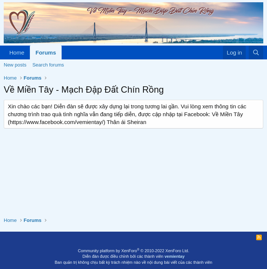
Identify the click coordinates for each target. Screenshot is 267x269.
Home (16, 52)
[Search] (256, 52)
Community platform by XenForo (133, 250)
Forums (45, 52)
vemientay (174, 256)
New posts (15, 65)
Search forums (48, 65)
